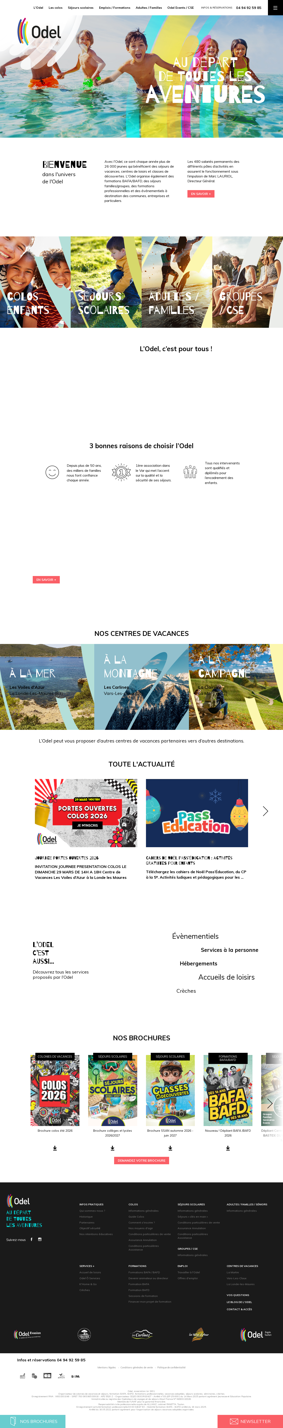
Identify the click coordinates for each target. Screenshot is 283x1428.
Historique (86, 1216)
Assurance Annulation (143, 1240)
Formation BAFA (139, 1284)
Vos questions (238, 1295)
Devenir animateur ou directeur (148, 1278)
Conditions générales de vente (136, 1367)
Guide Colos (136, 1216)
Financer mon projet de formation (150, 1301)
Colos (133, 1204)
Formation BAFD (139, 1290)
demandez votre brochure (141, 1161)
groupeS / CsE (188, 1248)
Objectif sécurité (89, 1228)
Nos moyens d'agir (141, 1228)
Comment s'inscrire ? (142, 1222)
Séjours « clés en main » (193, 1216)
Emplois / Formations (114, 8)
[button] (265, 834)
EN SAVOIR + (201, 194)
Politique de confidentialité (171, 1367)
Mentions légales (107, 1367)
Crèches (84, 1290)
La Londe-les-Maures (241, 1284)
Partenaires (86, 1222)
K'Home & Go (88, 1284)
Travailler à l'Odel (189, 1272)
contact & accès (239, 1309)
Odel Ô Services (89, 1278)
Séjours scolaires (80, 8)
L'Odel (38, 8)
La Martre (233, 1272)
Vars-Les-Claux (236, 1278)
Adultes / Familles (149, 8)
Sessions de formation (143, 1296)
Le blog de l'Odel (239, 1302)
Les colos (55, 8)
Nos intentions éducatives (96, 1234)
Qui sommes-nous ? (92, 1210)
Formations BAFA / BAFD (144, 1272)
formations (137, 1266)
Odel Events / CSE (180, 8)
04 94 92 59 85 (248, 7)
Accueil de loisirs (90, 1272)
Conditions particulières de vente (150, 1234)
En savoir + (46, 580)
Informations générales (144, 1210)
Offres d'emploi (188, 1278)
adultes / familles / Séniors (247, 1204)
